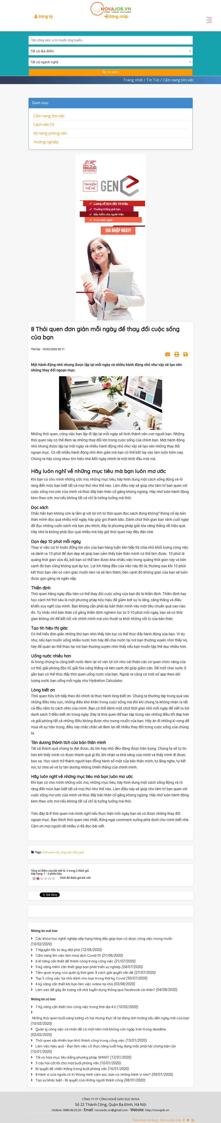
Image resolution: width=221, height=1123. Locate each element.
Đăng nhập (116, 16)
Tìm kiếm (111, 72)
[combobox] (111, 51)
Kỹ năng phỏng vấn (50, 133)
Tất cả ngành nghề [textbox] (45, 62)
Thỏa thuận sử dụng (145, 1120)
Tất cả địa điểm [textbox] (42, 51)
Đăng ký (43, 16)
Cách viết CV (44, 124)
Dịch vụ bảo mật (170, 1120)
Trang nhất (133, 79)
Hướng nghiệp (46, 141)
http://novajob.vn (157, 1110)
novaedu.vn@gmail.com (111, 1110)
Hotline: (57, 1110)
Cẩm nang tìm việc (49, 115)
